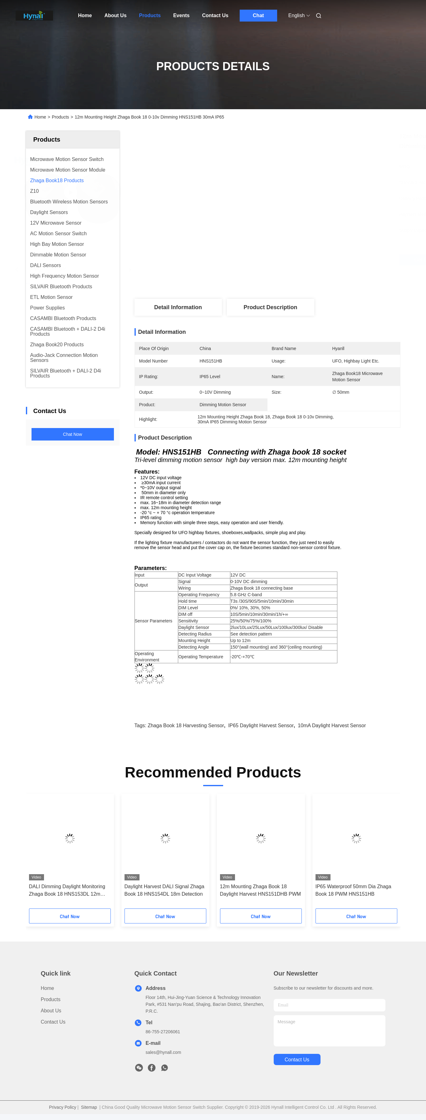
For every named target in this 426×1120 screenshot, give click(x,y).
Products (150, 15)
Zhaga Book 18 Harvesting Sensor (186, 725)
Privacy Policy (62, 1107)
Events (181, 15)
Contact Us (215, 15)
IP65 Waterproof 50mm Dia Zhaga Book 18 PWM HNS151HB (353, 890)
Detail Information (178, 307)
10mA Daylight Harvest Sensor (332, 725)
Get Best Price (304, 259)
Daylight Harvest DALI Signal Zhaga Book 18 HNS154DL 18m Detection (164, 890)
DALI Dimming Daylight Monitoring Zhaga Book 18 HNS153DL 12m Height (67, 891)
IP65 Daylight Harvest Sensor (261, 725)
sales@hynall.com (163, 1052)
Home (85, 15)
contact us (297, 1059)
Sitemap (89, 1107)
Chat (258, 15)
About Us (115, 15)
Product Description (270, 307)
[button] (39, 853)
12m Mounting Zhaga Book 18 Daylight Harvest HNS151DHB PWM (260, 890)
